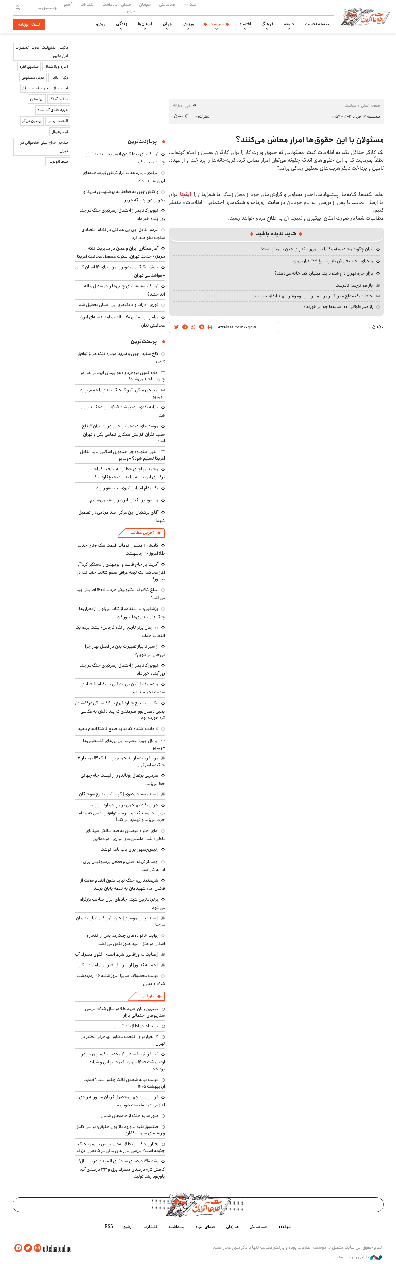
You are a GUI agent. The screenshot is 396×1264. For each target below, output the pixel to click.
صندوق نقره (29, 66)
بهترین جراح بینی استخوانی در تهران (44, 146)
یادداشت (109, 4)
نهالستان (36, 99)
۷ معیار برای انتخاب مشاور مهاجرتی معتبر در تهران (123, 1040)
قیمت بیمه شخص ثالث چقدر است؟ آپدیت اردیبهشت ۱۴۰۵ (124, 1083)
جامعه (289, 24)
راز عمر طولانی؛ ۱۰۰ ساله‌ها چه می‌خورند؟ (338, 306)
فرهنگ (267, 24)
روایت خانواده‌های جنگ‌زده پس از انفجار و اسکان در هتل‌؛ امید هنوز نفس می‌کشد (125, 939)
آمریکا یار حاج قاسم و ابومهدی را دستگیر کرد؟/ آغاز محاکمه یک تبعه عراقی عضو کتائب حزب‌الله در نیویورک (121, 572)
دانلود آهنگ (58, 99)
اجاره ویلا (61, 88)
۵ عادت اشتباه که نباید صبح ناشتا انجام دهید (118, 728)
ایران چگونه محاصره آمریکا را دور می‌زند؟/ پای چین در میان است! (317, 249)
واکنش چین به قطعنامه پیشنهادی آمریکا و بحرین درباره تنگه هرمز (124, 196)
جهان (167, 24)
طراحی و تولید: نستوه (358, 1257)
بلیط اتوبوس (58, 161)
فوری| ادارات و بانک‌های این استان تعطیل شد (118, 304)
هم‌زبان (145, 4)
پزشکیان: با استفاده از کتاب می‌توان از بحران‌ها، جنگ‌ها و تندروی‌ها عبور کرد (121, 612)
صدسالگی (167, 4)
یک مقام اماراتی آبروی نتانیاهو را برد (127, 488)
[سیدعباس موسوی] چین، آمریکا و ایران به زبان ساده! (120, 921)
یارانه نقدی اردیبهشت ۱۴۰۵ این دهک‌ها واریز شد (123, 411)
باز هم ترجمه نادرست (354, 285)
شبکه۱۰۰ (190, 4)
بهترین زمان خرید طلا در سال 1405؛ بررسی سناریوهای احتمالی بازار (125, 1012)
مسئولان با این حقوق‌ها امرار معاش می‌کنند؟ (310, 140)
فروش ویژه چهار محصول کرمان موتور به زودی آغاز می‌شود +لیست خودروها (122, 1101)
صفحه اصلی (370, 105)
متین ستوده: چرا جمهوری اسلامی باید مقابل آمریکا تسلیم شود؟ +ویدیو (122, 455)
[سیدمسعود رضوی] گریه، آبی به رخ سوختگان (118, 794)
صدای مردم (128, 7)
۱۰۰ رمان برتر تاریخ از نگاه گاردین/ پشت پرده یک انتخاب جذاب (120, 631)
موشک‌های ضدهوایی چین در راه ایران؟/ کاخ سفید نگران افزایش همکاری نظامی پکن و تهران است (123, 434)
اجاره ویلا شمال (56, 66)
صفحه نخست (317, 24)
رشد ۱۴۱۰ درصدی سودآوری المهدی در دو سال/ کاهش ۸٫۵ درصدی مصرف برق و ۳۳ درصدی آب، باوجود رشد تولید (121, 1168)
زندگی (121, 24)
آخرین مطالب (142, 533)
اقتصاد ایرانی (58, 121)
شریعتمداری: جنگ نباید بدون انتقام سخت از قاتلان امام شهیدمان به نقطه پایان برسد (123, 884)
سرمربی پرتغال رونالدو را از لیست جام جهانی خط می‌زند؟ (123, 779)
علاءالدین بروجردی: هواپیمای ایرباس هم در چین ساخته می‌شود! (123, 376)
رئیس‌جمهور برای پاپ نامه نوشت (129, 849)
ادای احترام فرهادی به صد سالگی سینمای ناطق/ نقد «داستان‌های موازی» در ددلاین (125, 834)
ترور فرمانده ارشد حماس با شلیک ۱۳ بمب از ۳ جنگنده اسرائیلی (121, 761)
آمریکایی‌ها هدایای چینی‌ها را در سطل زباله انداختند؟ (124, 290)
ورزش (188, 24)
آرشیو (68, 4)
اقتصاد (245, 24)
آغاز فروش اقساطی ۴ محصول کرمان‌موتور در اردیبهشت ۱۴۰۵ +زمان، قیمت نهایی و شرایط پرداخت (123, 1061)
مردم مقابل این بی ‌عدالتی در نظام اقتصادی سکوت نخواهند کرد (123, 233)
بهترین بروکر (32, 121)
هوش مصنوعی (33, 77)
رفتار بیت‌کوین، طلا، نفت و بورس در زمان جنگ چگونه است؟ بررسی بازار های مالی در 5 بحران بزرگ (121, 1147)
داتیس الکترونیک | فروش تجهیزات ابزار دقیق (41, 51)
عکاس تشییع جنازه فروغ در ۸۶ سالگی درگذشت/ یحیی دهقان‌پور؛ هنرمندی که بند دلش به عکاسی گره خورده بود (120, 710)
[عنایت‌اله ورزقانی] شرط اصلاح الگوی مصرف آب (116, 954)
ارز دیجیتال (59, 132)
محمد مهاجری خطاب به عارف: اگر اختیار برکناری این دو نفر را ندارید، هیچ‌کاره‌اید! (126, 473)
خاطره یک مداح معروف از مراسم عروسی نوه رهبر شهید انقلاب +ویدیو (313, 296)
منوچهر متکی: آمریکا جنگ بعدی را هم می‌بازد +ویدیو (122, 393)
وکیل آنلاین (59, 77)
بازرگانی (147, 996)
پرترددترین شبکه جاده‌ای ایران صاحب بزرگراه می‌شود (122, 903)
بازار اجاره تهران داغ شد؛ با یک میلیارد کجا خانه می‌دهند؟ (323, 273)
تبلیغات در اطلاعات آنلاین (135, 1026)
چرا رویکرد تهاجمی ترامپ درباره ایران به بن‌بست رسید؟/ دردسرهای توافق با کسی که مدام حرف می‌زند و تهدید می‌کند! (122, 812)
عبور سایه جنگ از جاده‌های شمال (129, 1115)
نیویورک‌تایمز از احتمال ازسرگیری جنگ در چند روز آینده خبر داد (122, 669)
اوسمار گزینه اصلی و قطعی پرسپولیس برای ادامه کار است (124, 865)
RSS (109, 1226)
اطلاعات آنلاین (367, 16)
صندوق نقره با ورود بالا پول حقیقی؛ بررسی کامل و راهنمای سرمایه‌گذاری (120, 1130)
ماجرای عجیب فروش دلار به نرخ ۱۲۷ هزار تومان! (332, 261)
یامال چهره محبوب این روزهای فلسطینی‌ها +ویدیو (124, 744)
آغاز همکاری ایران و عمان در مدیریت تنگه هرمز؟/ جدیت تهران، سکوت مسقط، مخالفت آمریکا (121, 252)
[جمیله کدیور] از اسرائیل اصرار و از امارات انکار (118, 965)
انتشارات (87, 4)
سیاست (216, 24)
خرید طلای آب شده (53, 110)
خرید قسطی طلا (35, 88)
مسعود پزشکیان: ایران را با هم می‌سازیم (124, 500)
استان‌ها (145, 24)
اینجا (185, 194)
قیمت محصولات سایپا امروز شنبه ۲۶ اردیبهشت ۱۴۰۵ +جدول (121, 979)
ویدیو (100, 24)
